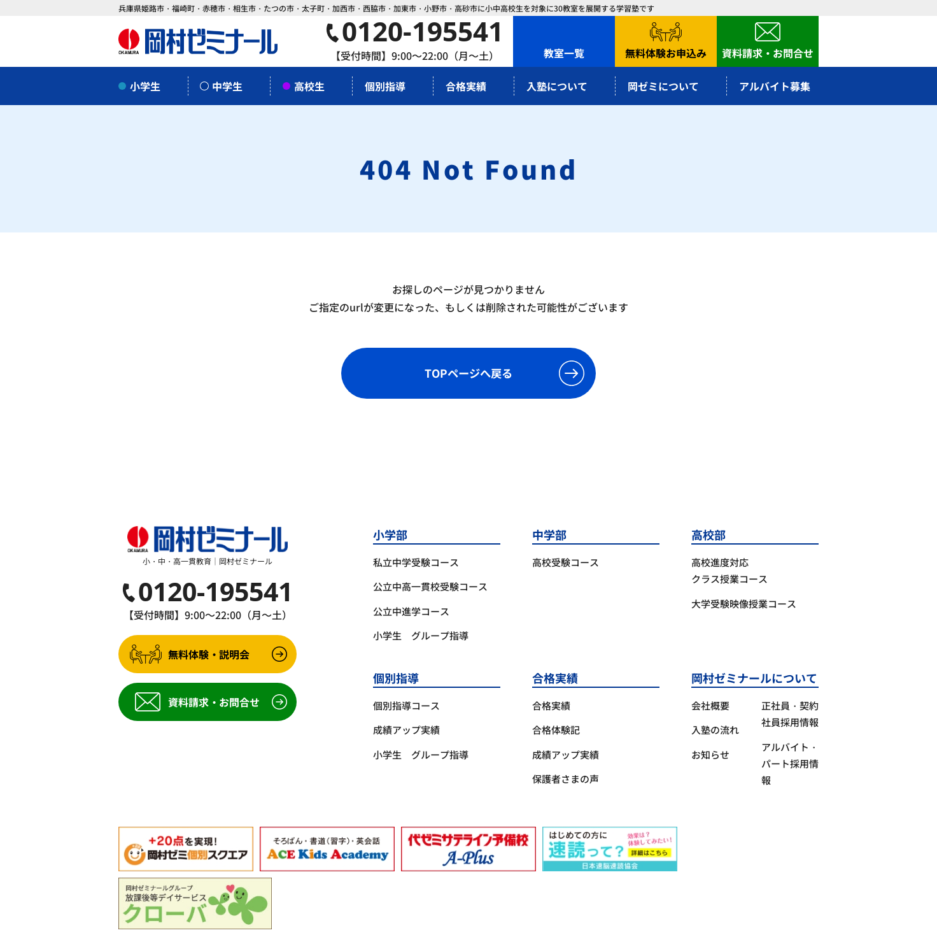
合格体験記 (556, 729)
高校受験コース (565, 562)
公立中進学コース (411, 611)
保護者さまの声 (565, 778)
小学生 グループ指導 (420, 635)
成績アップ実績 (406, 729)
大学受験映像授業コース (743, 603)
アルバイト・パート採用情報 (790, 763)
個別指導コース (406, 705)
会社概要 (710, 705)
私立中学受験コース (416, 562)
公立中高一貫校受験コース (430, 586)
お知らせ (710, 754)
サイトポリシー (247, 925)
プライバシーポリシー (163, 925)
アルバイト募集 (774, 86)
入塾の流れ (715, 729)
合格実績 (551, 705)
